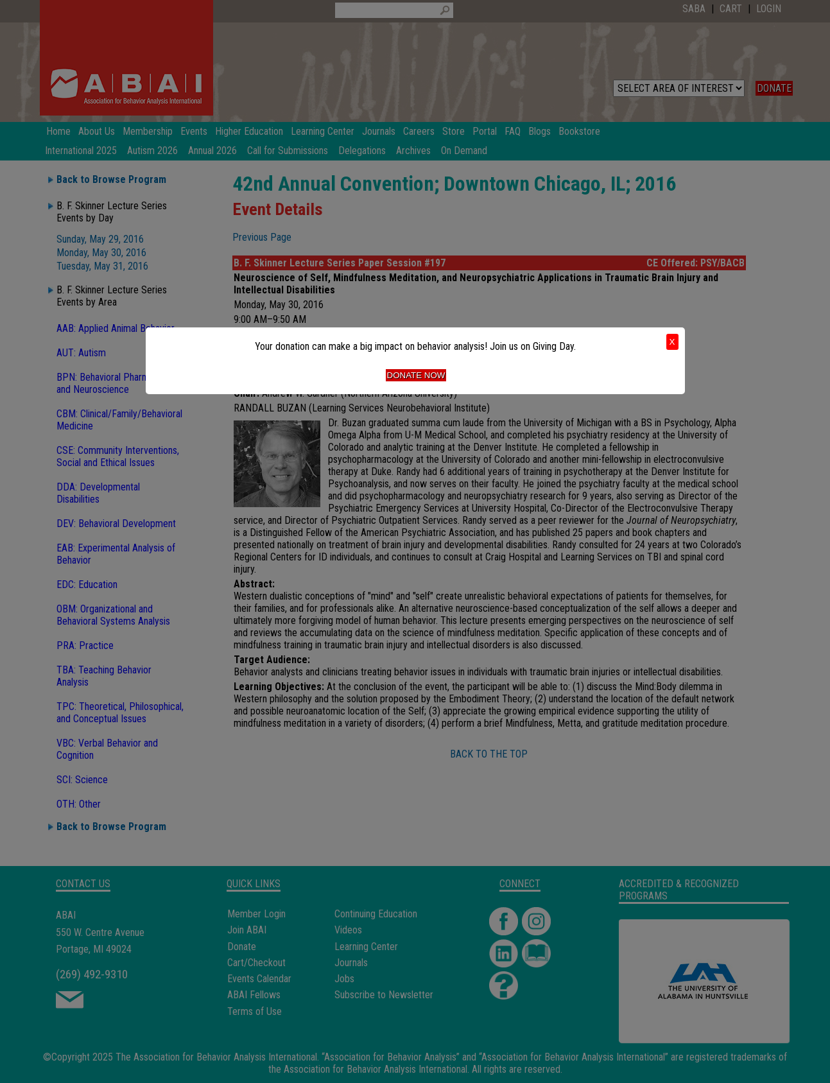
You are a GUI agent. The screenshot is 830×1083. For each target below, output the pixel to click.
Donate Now (416, 375)
